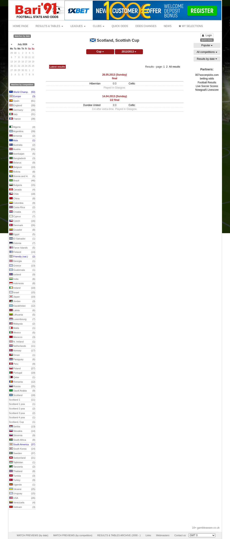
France (22, 119)
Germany (22, 110)
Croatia (22, 212)
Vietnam (22, 507)
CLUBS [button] (98, 26)
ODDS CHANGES (145, 26)
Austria (22, 149)
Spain (22, 101)
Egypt (22, 234)
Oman (22, 355)
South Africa (22, 440)
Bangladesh (22, 158)
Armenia (22, 136)
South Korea (22, 449)
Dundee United (91, 105)
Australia (22, 145)
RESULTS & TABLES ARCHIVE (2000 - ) (119, 535)
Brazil (22, 180)
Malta (22, 328)
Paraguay (22, 359)
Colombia (22, 203)
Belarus (22, 163)
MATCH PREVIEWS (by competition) (72, 535)
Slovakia (22, 431)
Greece (22, 266)
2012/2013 (129, 51)
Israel (22, 292)
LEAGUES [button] (78, 26)
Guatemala (22, 270)
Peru (22, 364)
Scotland (22, 395)
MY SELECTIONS (191, 26)
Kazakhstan (22, 306)
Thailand (22, 471)
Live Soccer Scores (207, 86)
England (22, 105)
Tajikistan (22, 462)
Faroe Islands (22, 248)
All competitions (207, 52)
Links (148, 535)
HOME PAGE (20, 26)
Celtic (132, 83)
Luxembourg (22, 319)
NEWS (167, 26)
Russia (22, 386)
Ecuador (22, 230)
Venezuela (22, 502)
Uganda (22, 485)
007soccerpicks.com (207, 74)
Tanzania (22, 467)
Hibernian (94, 83)
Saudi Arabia (22, 391)
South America (22, 444)
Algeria (22, 127)
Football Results (207, 82)
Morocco (22, 337)
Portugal (22, 373)
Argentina (22, 131)
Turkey (22, 480)
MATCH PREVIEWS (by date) (32, 535)
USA (22, 498)
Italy (22, 114)
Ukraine (22, 489)
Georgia (22, 261)
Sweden (22, 453)
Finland (22, 252)
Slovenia (22, 435)
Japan (22, 297)
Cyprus (22, 216)
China (22, 198)
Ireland (22, 288)
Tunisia (22, 476)
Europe (22, 96)
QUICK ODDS (120, 26)
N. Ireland (22, 342)
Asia (22, 140)
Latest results (57, 66)
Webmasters (162, 535)
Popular (207, 45)
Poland (22, 368)
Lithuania (22, 315)
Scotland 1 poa (22, 404)
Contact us (180, 535)
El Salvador (22, 239)
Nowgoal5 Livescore (207, 89)
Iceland (22, 274)
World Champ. (22, 92)
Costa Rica (22, 207)
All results (174, 66)
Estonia (22, 243)
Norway (22, 350)
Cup (100, 51)
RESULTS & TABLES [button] (49, 26)
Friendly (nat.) (22, 256)
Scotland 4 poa (22, 417)
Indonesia (22, 283)
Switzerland (22, 458)
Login (207, 35)
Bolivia (22, 172)
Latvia (22, 310)
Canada (22, 190)
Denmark (22, 225)
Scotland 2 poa (22, 409)
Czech (22, 221)
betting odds (207, 78)
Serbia (22, 426)
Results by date (207, 58)
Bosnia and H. (22, 176)
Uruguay (22, 493)
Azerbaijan (22, 154)
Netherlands (22, 346)
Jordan (22, 301)
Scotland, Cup (22, 422)
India (22, 279)
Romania (22, 382)
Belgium (22, 167)
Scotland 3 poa (22, 413)
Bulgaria (22, 185)
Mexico (22, 332)
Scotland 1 (22, 400)
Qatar (22, 377)
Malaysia (22, 324)
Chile (22, 194)
